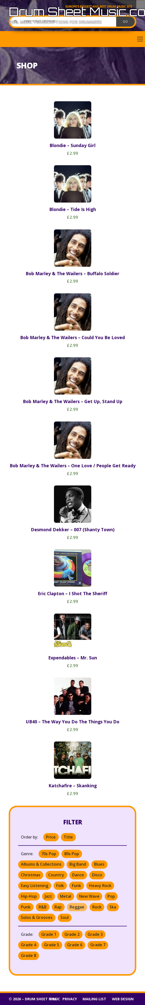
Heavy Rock (100, 885)
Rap (58, 907)
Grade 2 (72, 934)
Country (56, 875)
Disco (97, 875)
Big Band (77, 864)
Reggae (77, 907)
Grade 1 (48, 934)
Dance (78, 875)
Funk (76, 885)
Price (51, 837)
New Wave (89, 896)
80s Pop (71, 853)
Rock (96, 907)
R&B (43, 907)
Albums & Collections (41, 864)
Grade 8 (28, 955)
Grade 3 (95, 934)
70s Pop (48, 853)
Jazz (48, 896)
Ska (112, 907)
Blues (99, 864)
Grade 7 (97, 945)
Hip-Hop (29, 896)
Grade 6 (74, 945)
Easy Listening (34, 885)
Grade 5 (51, 945)
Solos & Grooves (36, 917)
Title (68, 837)
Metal (65, 896)
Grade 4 (28, 945)
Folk (60, 885)
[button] (72, 39)
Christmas (30, 875)
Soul (64, 917)
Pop (111, 896)
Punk (26, 907)
